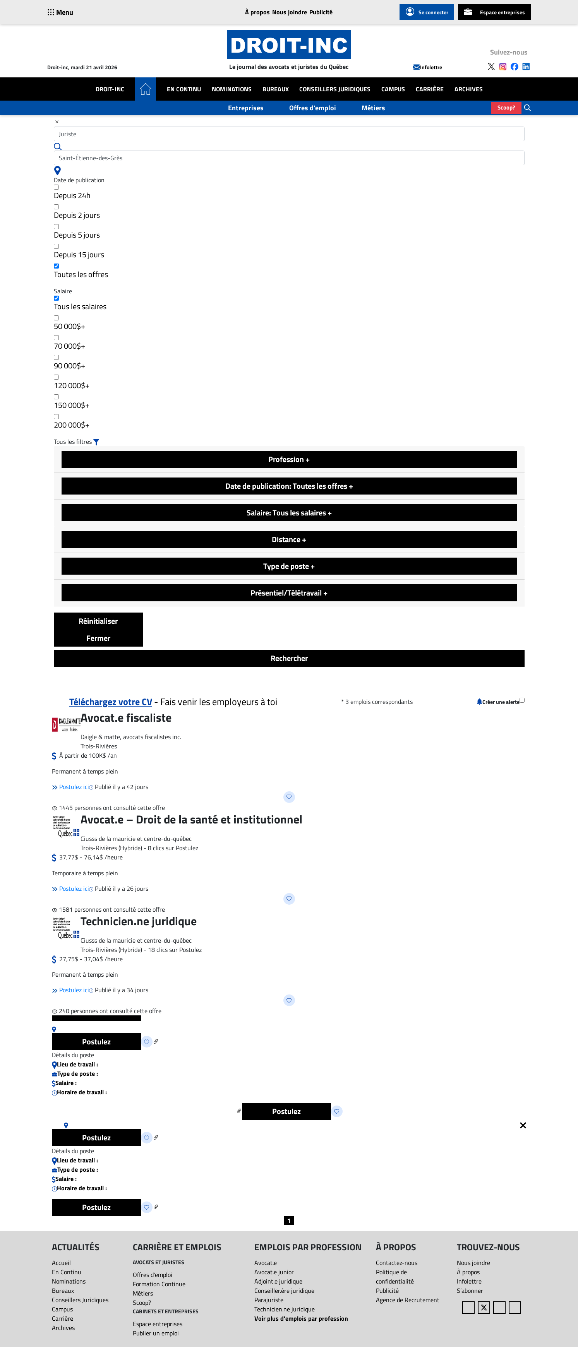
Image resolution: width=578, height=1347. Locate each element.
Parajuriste (268, 1299)
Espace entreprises (494, 12)
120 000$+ (71, 383)
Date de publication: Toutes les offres (289, 486)
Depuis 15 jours (79, 252)
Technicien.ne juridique (284, 1309)
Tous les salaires (80, 304)
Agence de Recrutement (407, 1299)
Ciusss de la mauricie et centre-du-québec (136, 838)
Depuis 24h (72, 193)
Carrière (430, 89)
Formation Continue (159, 1284)
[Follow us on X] (491, 65)
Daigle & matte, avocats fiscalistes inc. (131, 736)
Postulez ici (70, 786)
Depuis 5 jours (77, 232)
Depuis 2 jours (77, 212)
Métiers (373, 108)
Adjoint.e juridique (278, 1281)
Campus (393, 89)
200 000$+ (71, 422)
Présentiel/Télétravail (289, 593)
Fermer (98, 638)
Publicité (321, 12)
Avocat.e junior (274, 1272)
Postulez (96, 1041)
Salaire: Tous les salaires (289, 513)
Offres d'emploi (312, 108)
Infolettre (427, 67)
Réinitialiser (98, 621)
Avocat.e (265, 1262)
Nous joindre (289, 12)
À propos (257, 12)
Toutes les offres (81, 272)
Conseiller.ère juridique (284, 1290)
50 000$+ (69, 323)
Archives (469, 89)
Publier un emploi (156, 1333)
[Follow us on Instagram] (503, 65)
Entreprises (246, 108)
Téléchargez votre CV (110, 702)
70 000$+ (69, 343)
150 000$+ (71, 402)
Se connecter (426, 12)
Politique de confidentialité (395, 1276)
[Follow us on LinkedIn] (526, 65)
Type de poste (289, 566)
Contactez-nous (396, 1262)
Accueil (61, 1262)
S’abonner (470, 1290)
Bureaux (275, 89)
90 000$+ (69, 363)
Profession (289, 459)
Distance (289, 539)
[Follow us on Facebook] (514, 65)
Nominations (232, 89)
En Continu (184, 89)
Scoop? (506, 107)
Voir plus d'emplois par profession (301, 1318)
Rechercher (289, 658)
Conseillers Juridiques (334, 89)
